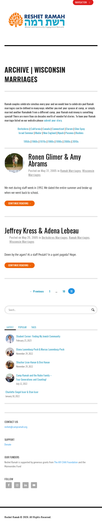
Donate (8, 444)
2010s (75, 141)
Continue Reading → (19, 203)
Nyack (61, 133)
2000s (67, 141)
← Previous (37, 291)
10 (64, 291)
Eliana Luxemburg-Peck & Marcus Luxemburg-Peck (40, 349)
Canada (46, 129)
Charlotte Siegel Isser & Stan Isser (21, 392)
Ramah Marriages (70, 170)
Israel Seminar (26, 133)
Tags (33, 327)
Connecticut (58, 129)
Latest (10, 327)
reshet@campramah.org (16, 427)
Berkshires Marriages (55, 237)
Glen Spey (80, 129)
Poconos (69, 133)
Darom (69, 129)
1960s (35, 141)
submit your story (53, 120)
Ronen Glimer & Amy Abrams (54, 159)
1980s (51, 141)
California (36, 129)
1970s (43, 141)
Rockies (79, 133)
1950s (27, 141)
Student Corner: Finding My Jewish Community (38, 336)
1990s (59, 141)
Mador (38, 133)
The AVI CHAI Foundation (66, 462)
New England (49, 133)
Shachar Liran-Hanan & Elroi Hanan (33, 362)
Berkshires (23, 129)
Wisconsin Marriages (21, 241)
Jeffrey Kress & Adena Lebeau (42, 230)
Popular (22, 327)
